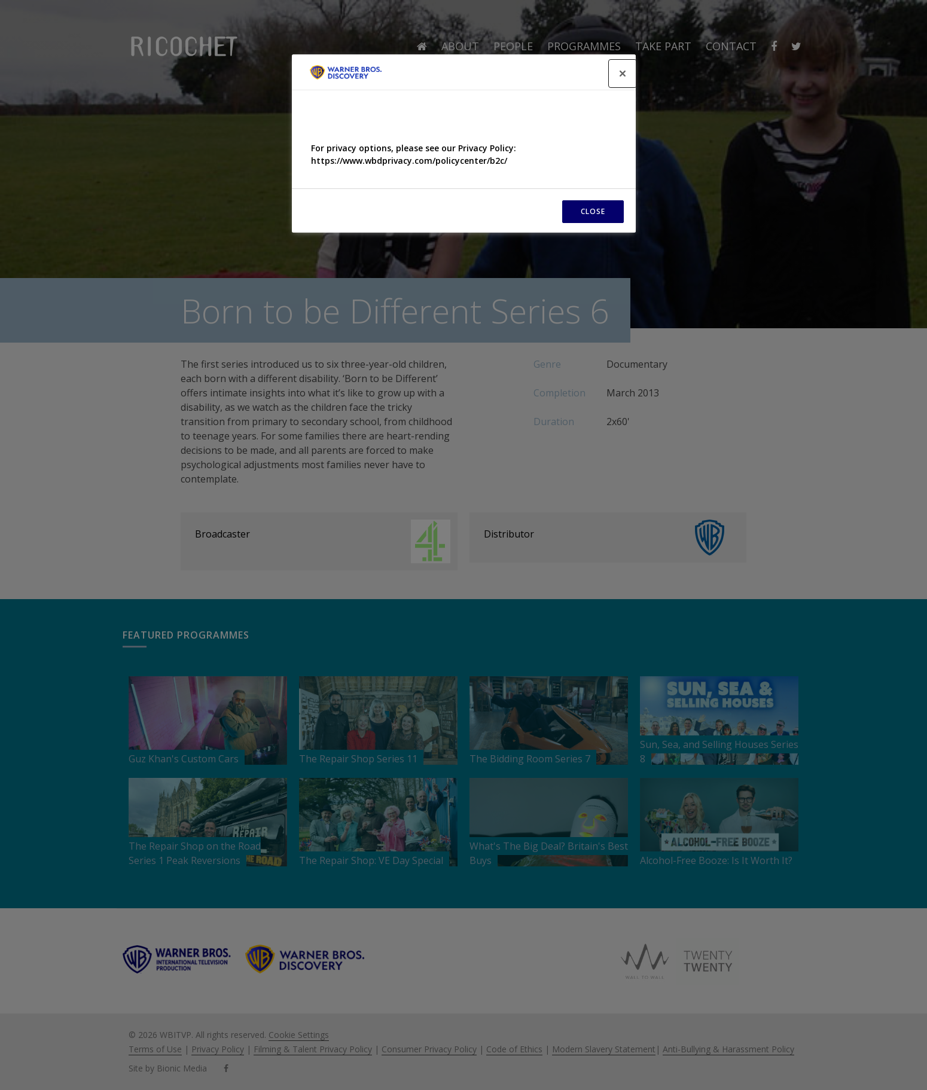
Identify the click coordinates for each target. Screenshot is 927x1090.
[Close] (622, 73)
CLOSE (593, 211)
